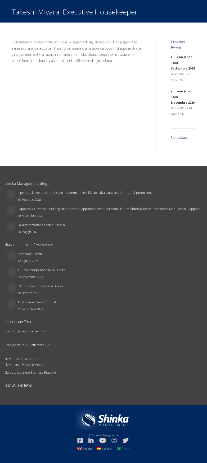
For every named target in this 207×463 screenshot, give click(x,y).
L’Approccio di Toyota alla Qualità (40, 286)
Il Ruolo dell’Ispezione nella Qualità (41, 270)
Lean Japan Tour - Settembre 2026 (28, 345)
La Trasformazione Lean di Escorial (42, 225)
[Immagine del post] (11, 194)
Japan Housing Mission (29, 364)
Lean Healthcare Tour (29, 359)
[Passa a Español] (104, 449)
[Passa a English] (84, 449)
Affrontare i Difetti (30, 254)
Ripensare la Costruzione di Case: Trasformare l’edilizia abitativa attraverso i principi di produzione (85, 192)
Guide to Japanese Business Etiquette (30, 372)
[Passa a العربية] (123, 449)
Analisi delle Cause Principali (37, 302)
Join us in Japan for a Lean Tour (26, 331)
